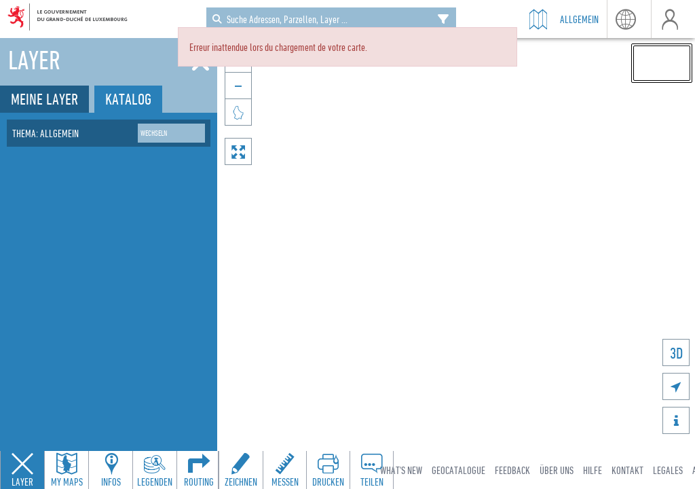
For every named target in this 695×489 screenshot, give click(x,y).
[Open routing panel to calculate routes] (199, 470)
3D (676, 353)
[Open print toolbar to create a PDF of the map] (328, 470)
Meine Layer (44, 99)
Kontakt (627, 470)
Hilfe (592, 470)
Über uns (557, 470)
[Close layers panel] (22, 470)
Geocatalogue (458, 470)
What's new (401, 470)
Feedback (512, 470)
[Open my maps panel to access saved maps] (66, 470)
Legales (668, 470)
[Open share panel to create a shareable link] (371, 470)
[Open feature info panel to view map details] (110, 470)
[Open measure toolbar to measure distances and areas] (284, 470)
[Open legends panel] (154, 470)
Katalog (128, 99)
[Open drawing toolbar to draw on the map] (241, 470)
